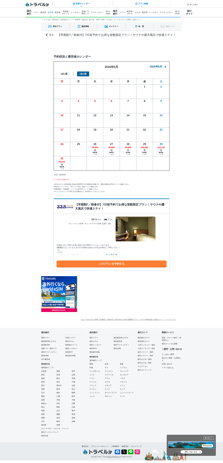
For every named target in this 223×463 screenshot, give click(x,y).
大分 (43, 421)
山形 (73, 375)
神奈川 (59, 385)
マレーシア (124, 371)
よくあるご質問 (168, 354)
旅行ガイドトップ (144, 370)
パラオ (122, 378)
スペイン (92, 389)
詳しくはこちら (191, 452)
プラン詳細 (141, 45)
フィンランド (94, 393)
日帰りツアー (70, 338)
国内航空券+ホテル (48, 341)
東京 (43, 385)
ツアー (36, 12)
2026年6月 (158, 66)
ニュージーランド (127, 393)
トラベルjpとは (167, 368)
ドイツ (122, 385)
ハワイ (92, 378)
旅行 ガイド (189, 12)
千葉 (73, 382)
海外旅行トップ (95, 360)
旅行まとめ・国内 (144, 359)
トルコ (92, 396)
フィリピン (109, 371)
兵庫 (73, 403)
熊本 (58, 421)
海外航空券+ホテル (121, 338)
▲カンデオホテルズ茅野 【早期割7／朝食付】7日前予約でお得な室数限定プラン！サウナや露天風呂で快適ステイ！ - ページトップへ (128, 319)
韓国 (91, 364)
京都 (58, 400)
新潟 (58, 389)
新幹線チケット (71, 345)
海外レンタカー (95, 345)
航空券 (43, 12)
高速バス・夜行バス (49, 348)
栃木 (58, 378)
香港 (121, 364)
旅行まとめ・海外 (144, 363)
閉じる (209, 438)
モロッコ (108, 396)
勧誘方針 (125, 446)
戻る (50, 34)
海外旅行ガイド (144, 341)
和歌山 (43, 403)
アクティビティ (97, 12)
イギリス (123, 382)
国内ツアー (45, 338)
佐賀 (58, 418)
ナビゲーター (143, 366)
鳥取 (58, 407)
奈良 (58, 403)
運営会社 (85, 446)
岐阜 (73, 396)
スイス (107, 389)
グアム (107, 378)
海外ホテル (93, 341)
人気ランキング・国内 (146, 345)
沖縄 (58, 425)
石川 (43, 393)
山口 (58, 411)
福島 (43, 378)
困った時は (192, 5)
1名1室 (64, 74)
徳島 (43, 414)
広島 (73, 407)
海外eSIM (117, 348)
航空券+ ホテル (130, 12)
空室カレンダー (81, 45)
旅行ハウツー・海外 (145, 356)
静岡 (73, 393)
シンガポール (94, 371)
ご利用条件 (115, 446)
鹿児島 (43, 425)
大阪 (73, 400)
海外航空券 (118, 341)
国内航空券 (45, 345)
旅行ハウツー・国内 (145, 352)
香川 (73, 411)
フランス (92, 385)
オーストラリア (111, 393)
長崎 (73, 418)
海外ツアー (93, 338)
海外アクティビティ (121, 345)
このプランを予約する (111, 263)
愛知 (43, 396)
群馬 (43, 382)
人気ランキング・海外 (146, 348)
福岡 (43, 418)
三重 (58, 396)
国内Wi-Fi (69, 352)
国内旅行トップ (47, 368)
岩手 (73, 371)
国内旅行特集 (70, 356)
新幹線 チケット (65, 12)
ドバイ (122, 396)
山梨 (73, 385)
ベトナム (123, 368)
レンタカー (75, 12)
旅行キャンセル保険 (169, 344)
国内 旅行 (29, 12)
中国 (91, 368)
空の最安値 (45, 359)
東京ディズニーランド (49, 432)
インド (92, 375)
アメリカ (92, 382)
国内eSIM (45, 356)
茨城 (73, 378)
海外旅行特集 (94, 352)
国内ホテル (69, 341)
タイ (106, 368)
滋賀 (43, 400)
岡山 (43, 407)
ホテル (50, 12)
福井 (58, 393)
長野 (43, 389)
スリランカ (109, 375)
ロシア (122, 389)
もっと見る (110, 254)
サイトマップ (136, 446)
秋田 (43, 375)
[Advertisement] (105, 294)
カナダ (107, 382)
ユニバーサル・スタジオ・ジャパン (55, 429)
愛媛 (58, 414)
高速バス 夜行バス (85, 12)
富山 (73, 389)
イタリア (108, 385)
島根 (43, 411)
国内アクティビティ (49, 352)
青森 (58, 371)
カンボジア (124, 375)
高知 (73, 414)
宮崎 (73, 421)
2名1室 (83, 74)
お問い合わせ (167, 364)
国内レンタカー (71, 348)
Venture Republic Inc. (113, 457)
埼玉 (58, 382)
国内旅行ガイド (144, 338)
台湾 (106, 364)
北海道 (43, 371)
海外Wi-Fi (93, 348)
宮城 (58, 375)
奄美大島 (44, 436)
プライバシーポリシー (99, 446)
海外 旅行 (115, 12)
